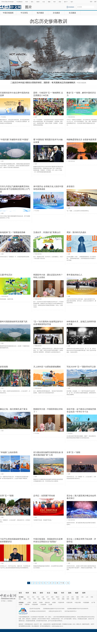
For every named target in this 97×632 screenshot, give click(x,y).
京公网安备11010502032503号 (37, 611)
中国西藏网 (86, 602)
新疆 (73, 599)
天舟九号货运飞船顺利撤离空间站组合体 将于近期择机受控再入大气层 (15, 189)
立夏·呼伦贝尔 (6, 275)
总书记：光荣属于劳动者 (44, 496)
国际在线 (47, 602)
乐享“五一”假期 (73, 452)
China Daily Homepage (7, 1)
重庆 (44, 599)
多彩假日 (70, 186)
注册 (95, 1)
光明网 (20, 604)
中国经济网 (69, 602)
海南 (39, 599)
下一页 (62, 583)
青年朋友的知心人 (74, 275)
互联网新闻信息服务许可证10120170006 (53, 608)
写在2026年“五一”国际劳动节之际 (81, 367)
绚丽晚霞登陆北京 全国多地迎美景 (82, 139)
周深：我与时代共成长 (76, 232)
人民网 (29, 602)
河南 (92, 597)
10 (57, 583)
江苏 (68, 597)
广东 (29, 599)
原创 (60, 1)
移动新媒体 (71, 7)
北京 (28, 597)
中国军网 (27, 604)
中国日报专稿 (71, 117)
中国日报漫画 (8, 13)
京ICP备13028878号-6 (70, 611)
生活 (44, 1)
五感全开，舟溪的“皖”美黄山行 (47, 232)
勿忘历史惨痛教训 (48, 21)
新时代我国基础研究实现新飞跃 (13, 321)
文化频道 (56, 13)
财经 (41, 593)
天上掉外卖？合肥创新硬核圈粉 (47, 367)
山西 (42, 597)
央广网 (93, 602)
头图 (35, 117)
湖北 (20, 599)
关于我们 (3, 601)
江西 (82, 597)
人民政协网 (43, 604)
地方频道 (40, 13)
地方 (72, 1)
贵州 (53, 599)
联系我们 (10, 601)
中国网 (41, 602)
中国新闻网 (35, 604)
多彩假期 (4, 367)
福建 (77, 597)
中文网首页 (19, 1)
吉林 (52, 597)
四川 (49, 599)
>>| (68, 583)
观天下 (66, 1)
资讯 (32, 1)
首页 (20, 593)
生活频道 (72, 13)
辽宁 (47, 597)
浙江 (72, 597)
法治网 (50, 604)
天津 (33, 597)
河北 (38, 597)
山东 (87, 597)
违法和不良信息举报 (34, 608)
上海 (63, 597)
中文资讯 (24, 13)
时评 (26, 1)
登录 (91, 1)
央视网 (54, 602)
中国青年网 (61, 602)
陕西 (68, 599)
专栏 (54, 1)
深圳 (77, 599)
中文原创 (3, 117)
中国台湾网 (78, 602)
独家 (76, 593)
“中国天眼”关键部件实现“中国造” (14, 139)
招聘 (83, 593)
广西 (34, 599)
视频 (49, 1)
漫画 (69, 593)
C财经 (37, 1)
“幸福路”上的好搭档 (8, 452)
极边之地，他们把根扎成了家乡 (13, 409)
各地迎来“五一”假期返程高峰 (12, 232)
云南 (58, 599)
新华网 (35, 602)
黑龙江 (57, 597)
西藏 (63, 599)
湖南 (25, 599)
